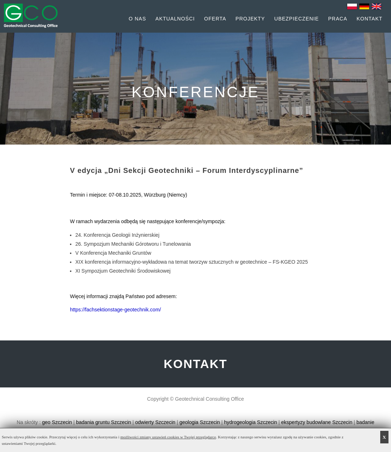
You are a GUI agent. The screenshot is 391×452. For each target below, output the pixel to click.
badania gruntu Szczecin (103, 422)
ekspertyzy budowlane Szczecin (316, 422)
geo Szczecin (57, 422)
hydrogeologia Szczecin (250, 422)
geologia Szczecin (199, 422)
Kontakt (369, 19)
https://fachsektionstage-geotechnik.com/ (115, 309)
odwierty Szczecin (155, 422)
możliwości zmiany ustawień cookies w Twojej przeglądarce (168, 437)
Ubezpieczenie (296, 19)
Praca (337, 19)
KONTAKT (195, 364)
